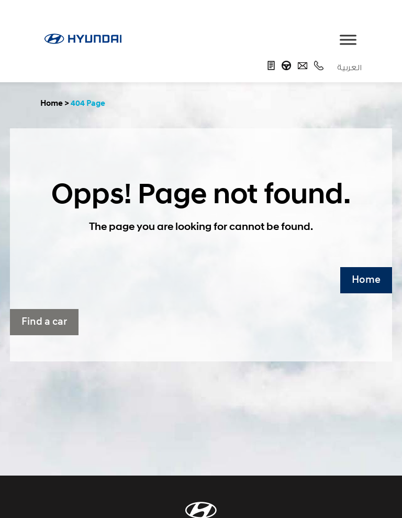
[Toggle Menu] (348, 40)
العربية (349, 67)
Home (366, 280)
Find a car (44, 322)
